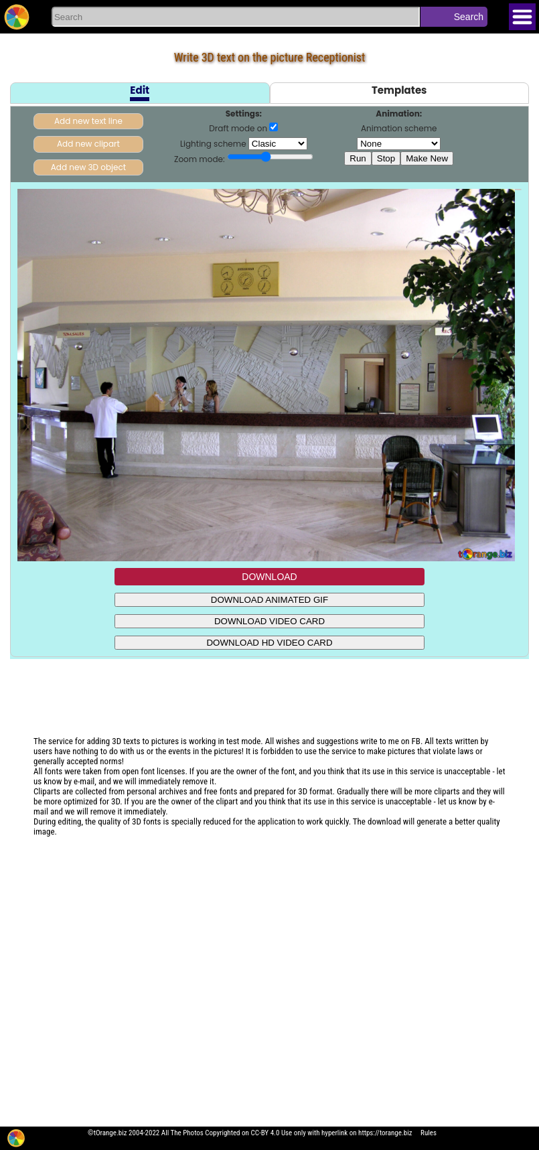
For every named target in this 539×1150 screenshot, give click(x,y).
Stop (386, 158)
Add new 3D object (88, 167)
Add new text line (88, 121)
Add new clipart (88, 143)
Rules (428, 1133)
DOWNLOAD (269, 576)
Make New (427, 158)
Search (468, 16)
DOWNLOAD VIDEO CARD (269, 621)
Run (358, 158)
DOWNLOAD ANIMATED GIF (269, 600)
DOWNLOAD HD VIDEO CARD (269, 643)
